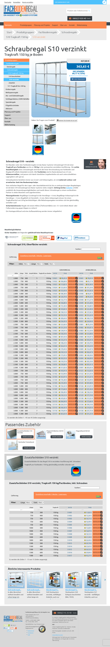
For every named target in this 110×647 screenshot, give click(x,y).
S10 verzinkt (39, 37)
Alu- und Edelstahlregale (15, 96)
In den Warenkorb (78, 79)
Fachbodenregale (48, 32)
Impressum (30, 632)
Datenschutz (31, 630)
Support (55, 25)
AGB (29, 635)
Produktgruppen (26, 25)
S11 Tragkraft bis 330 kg (16, 86)
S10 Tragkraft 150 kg (17, 37)
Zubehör (12, 83)
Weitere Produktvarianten (79, 75)
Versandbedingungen (57, 635)
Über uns (63, 25)
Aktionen (9, 108)
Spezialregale (11, 102)
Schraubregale (69, 32)
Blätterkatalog (82, 25)
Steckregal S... (52, 589)
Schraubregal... (14, 589)
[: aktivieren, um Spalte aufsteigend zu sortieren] (21, 276)
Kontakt (72, 25)
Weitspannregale (12, 92)
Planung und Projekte (42, 25)
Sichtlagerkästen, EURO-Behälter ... (18, 99)
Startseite (7, 2)
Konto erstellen (27, 2)
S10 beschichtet (14, 76)
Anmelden (16, 2)
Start (9, 32)
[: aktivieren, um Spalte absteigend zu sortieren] (13, 276)
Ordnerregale (11, 89)
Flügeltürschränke (12, 105)
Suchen (88, 249)
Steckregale (11, 67)
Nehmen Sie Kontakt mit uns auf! (67, 120)
